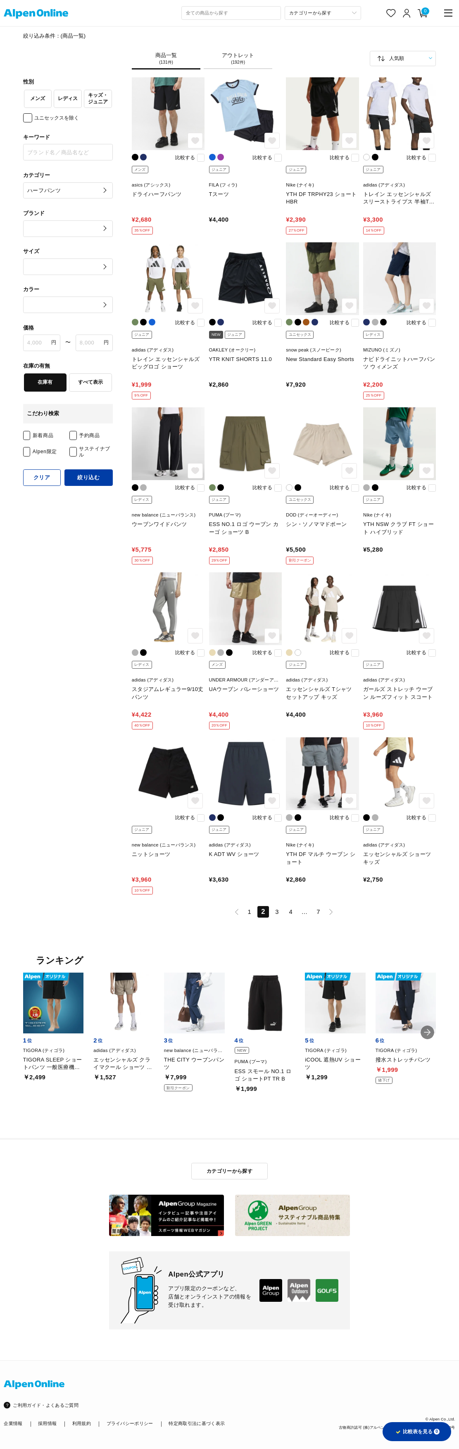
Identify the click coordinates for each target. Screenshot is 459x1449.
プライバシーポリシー (130, 1423)
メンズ (37, 98)
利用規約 (81, 1423)
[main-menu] (448, 13)
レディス (68, 98)
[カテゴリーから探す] (323, 12)
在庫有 (45, 382)
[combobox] (231, 12)
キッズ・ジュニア (98, 98)
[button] (427, 1032)
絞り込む (88, 477)
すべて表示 (90, 382)
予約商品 (89, 435)
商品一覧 (166, 59)
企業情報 (13, 1423)
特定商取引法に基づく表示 (197, 1423)
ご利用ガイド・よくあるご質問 (45, 1405)
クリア (41, 477)
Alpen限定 (45, 451)
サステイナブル (94, 451)
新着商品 (43, 435)
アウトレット (238, 59)
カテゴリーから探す (229, 1171)
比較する (185, 157)
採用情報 (47, 1423)
